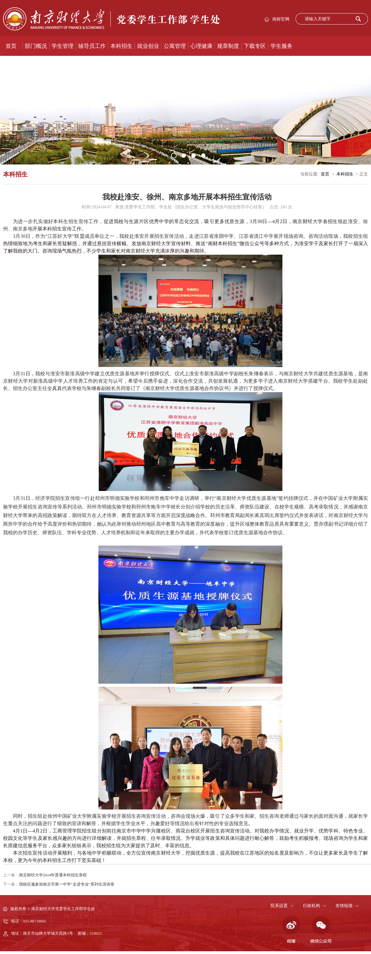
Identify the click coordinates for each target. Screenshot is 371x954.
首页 (11, 46)
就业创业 (148, 46)
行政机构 (311, 905)
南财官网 (280, 19)
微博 (290, 930)
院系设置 (279, 905)
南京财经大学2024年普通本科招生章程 (53, 875)
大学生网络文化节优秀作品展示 (41, 66)
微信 (321, 930)
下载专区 (255, 46)
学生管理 (63, 46)
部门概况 (36, 46)
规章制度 (228, 46)
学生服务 (281, 46)
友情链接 (344, 905)
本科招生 (121, 46)
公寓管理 (175, 46)
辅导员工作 (92, 46)
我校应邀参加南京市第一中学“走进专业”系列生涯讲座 (66, 884)
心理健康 (201, 46)
